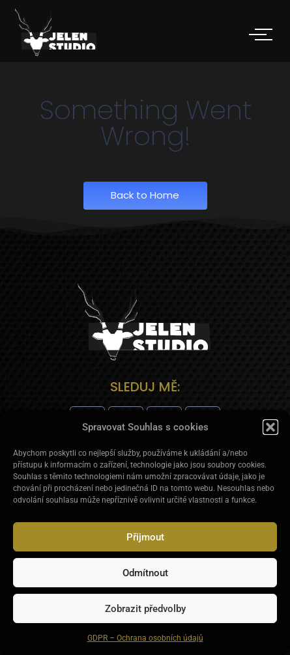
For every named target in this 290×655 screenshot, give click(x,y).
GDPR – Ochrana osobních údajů (145, 638)
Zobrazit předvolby (145, 609)
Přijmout (145, 537)
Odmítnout (145, 573)
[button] (270, 427)
